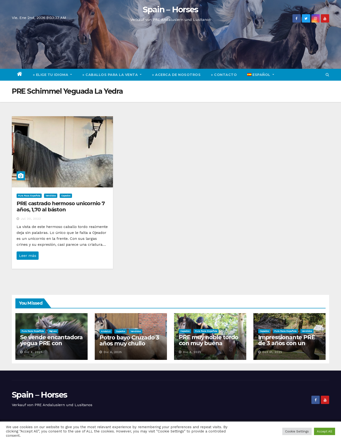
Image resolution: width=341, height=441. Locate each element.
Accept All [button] (324, 431)
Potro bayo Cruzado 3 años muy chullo (129, 340)
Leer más (27, 255)
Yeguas (53, 331)
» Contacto (224, 75)
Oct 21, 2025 (272, 352)
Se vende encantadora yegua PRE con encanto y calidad (51, 343)
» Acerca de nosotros (176, 75)
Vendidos (50, 195)
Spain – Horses (170, 9)
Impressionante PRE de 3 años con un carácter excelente (286, 343)
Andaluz (106, 331)
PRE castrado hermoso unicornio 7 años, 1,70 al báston (61, 206)
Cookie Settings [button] (297, 431)
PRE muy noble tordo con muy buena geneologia (208, 343)
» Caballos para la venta (112, 75)
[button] (327, 74)
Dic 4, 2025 (33, 352)
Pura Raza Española (29, 195)
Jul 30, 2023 (31, 218)
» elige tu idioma (52, 75)
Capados (66, 195)
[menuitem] (260, 75)
